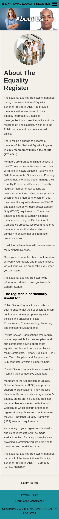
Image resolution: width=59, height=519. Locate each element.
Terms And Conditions (29, 501)
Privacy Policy (29, 494)
